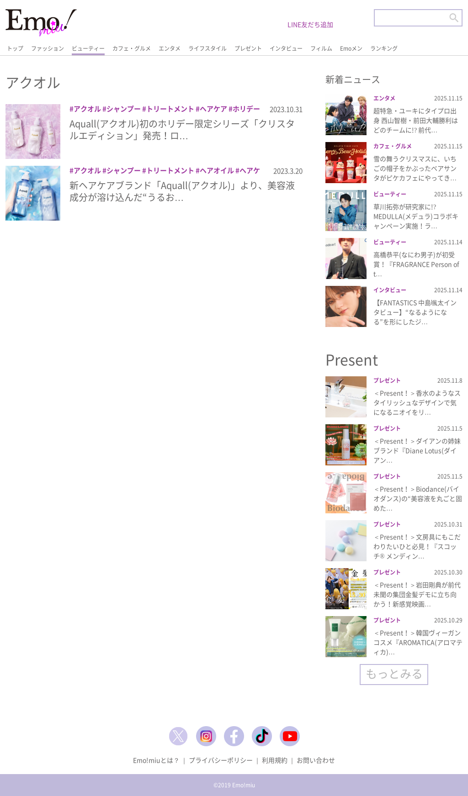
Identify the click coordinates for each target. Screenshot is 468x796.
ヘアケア (213, 109)
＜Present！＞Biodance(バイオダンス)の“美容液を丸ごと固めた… (417, 498)
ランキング (384, 48)
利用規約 (274, 759)
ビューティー (88, 48)
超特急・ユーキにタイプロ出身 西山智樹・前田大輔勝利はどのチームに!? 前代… (415, 120)
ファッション (47, 48)
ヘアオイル (217, 170)
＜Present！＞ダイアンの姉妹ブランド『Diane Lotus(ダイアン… (417, 450)
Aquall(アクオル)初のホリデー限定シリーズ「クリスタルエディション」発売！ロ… (182, 129)
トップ (15, 48)
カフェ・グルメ (131, 48)
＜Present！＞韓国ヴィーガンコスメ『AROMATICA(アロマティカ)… (418, 642)
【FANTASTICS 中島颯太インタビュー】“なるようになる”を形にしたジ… (415, 312)
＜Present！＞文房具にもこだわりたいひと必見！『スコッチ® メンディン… (417, 546)
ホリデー (246, 109)
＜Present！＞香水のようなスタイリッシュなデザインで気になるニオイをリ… (417, 402)
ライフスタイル (207, 48)
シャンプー (123, 109)
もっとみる (394, 673)
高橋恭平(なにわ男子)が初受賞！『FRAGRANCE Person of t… (416, 264)
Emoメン (351, 48)
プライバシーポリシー (221, 759)
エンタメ (170, 48)
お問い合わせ (316, 759)
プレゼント (248, 48)
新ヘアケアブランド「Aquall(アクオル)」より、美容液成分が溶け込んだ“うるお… (182, 191)
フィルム (321, 48)
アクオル (87, 109)
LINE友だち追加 (310, 24)
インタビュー (286, 48)
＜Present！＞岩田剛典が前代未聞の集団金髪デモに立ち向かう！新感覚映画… (417, 594)
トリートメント (170, 109)
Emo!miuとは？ (156, 759)
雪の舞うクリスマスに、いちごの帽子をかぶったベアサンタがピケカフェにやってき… (415, 168)
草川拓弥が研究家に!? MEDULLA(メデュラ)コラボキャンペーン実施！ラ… (415, 216)
